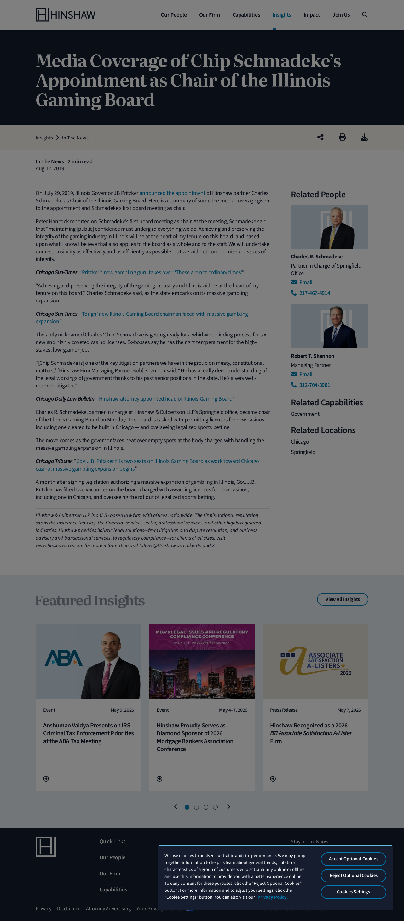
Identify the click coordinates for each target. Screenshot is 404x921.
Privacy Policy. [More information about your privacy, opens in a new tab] (272, 897)
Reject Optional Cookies (354, 875)
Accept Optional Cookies (353, 859)
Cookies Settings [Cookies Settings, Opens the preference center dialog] (353, 892)
